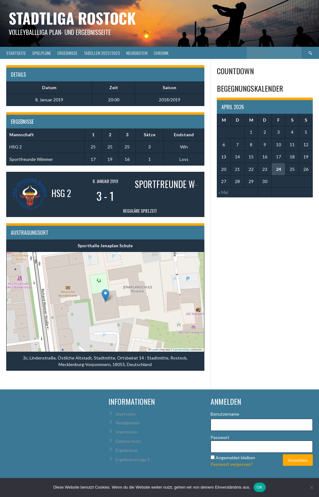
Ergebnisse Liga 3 (133, 459)
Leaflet (153, 349)
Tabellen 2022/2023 (102, 53)
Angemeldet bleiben (235, 457)
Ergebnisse (67, 53)
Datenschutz (128, 441)
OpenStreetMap (181, 349)
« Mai (223, 192)
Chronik (161, 53)
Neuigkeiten (136, 53)
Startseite (16, 53)
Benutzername (225, 414)
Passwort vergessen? (232, 464)
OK (260, 487)
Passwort (220, 437)
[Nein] (311, 487)
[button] (105, 295)
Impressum (126, 431)
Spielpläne (41, 53)
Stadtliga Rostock (72, 18)
